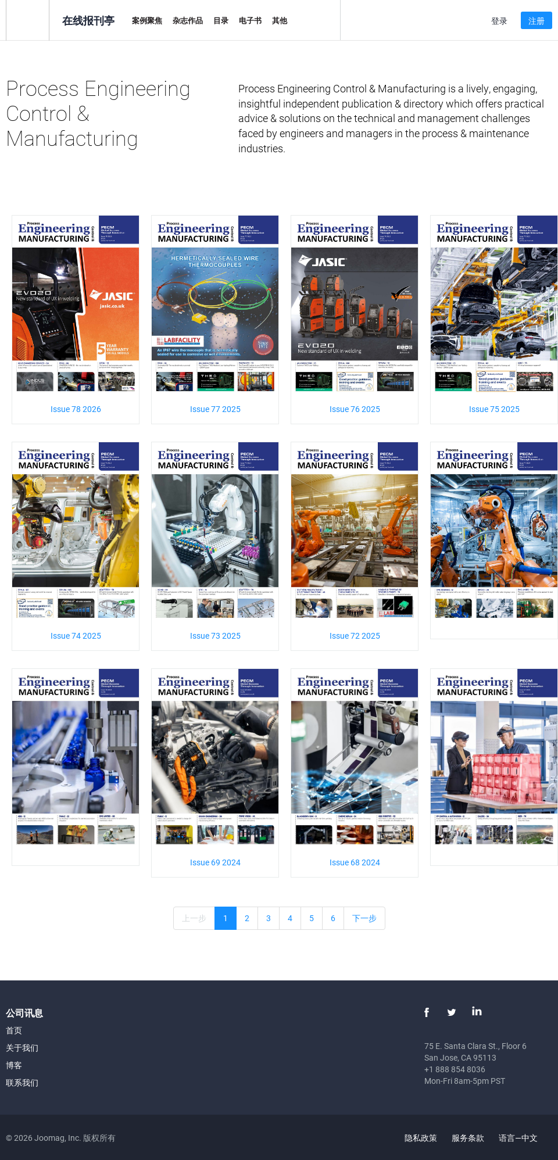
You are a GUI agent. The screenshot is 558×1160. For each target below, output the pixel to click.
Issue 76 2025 (355, 408)
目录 (220, 20)
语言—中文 (525, 1137)
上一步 (194, 917)
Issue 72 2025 (355, 635)
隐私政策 (421, 1137)
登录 (499, 20)
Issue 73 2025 (215, 635)
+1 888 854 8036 (454, 1069)
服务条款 (468, 1137)
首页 (14, 1030)
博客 (14, 1065)
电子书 (250, 20)
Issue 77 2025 (215, 408)
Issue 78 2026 (76, 408)
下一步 (364, 917)
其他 (279, 20)
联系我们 (22, 1082)
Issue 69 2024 (215, 862)
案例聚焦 (147, 20)
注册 (536, 20)
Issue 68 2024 (355, 862)
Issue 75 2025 (494, 408)
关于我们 (22, 1047)
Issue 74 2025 (76, 635)
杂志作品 (188, 20)
